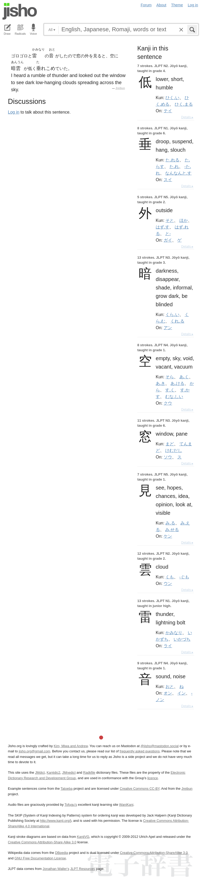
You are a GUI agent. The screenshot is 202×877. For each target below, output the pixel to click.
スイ (168, 179)
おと (169, 686)
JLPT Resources (82, 869)
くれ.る (177, 321)
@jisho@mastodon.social (159, 746)
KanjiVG (83, 837)
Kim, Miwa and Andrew (71, 746)
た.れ (174, 166)
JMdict (40, 772)
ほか (183, 220)
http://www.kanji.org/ (55, 821)
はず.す (162, 227)
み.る (170, 523)
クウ (168, 403)
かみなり (173, 632)
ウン (168, 583)
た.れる (172, 160)
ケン (168, 536)
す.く (170, 390)
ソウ (168, 457)
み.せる (172, 529)
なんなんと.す (178, 173)
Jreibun (120, 88)
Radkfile (89, 772)
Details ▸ (187, 117)
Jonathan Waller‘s (56, 869)
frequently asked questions (140, 751)
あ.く (184, 377)
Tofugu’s (70, 805)
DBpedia (61, 853)
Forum (146, 5)
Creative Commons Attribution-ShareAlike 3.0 (154, 853)
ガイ (168, 240)
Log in (193, 5)
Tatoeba (66, 789)
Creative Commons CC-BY (139, 789)
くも (169, 577)
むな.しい (174, 396)
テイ (168, 111)
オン (168, 693)
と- (168, 233)
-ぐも (184, 577)
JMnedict (68, 772)
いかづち (182, 639)
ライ (168, 646)
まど (169, 444)
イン (181, 693)
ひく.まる (184, 104)
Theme (177, 5)
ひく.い (172, 97)
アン (168, 327)
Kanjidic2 (53, 772)
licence (152, 778)
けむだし (173, 450)
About (161, 5)
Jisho (19, 11)
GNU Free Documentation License (40, 858)
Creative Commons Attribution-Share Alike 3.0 (42, 842)
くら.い (172, 314)
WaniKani (126, 805)
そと (169, 220)
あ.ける (177, 383)
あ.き (160, 383)
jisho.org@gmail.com (34, 751)
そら (169, 377)
